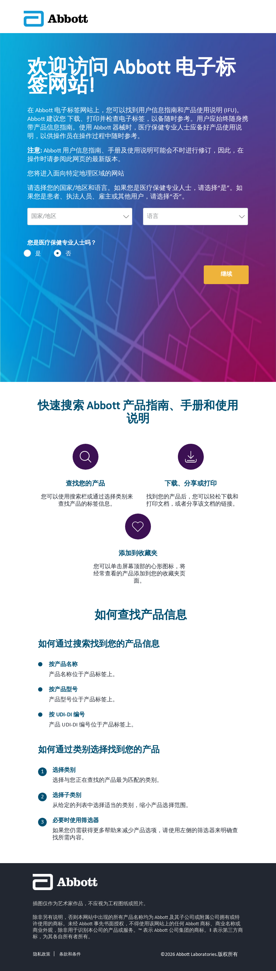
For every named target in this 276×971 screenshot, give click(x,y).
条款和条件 (70, 954)
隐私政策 (41, 954)
